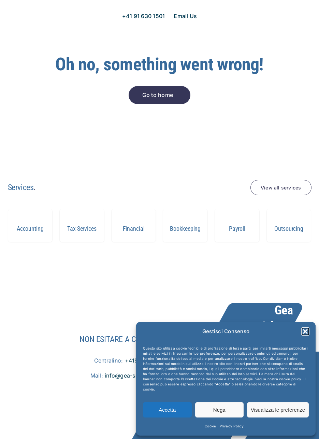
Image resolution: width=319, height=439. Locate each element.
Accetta (167, 410)
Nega (219, 410)
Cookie (210, 426)
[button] (305, 331)
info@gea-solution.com (135, 375)
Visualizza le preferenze (278, 410)
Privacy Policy (232, 426)
